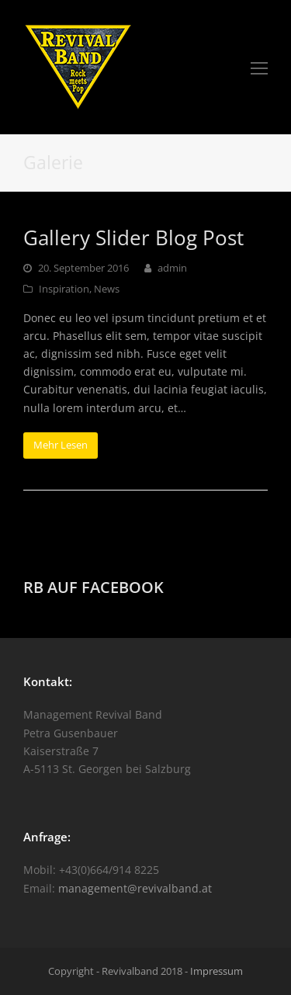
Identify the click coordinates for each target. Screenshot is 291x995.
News (107, 289)
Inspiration (64, 289)
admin (172, 268)
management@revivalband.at (135, 888)
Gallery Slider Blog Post (133, 237)
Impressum (216, 971)
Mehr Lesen (60, 445)
